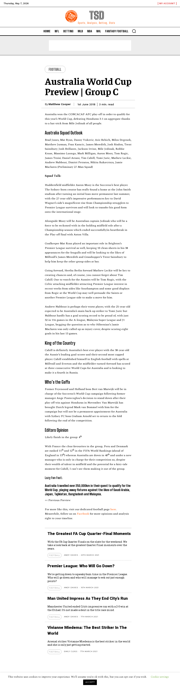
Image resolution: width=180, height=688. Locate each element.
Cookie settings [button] (160, 677)
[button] (134, 31)
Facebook (83, 514)
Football (55, 69)
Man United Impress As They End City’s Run (86, 598)
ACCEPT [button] (90, 682)
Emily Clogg (71, 650)
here (113, 509)
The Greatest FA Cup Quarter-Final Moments (87, 533)
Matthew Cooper (60, 104)
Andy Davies (71, 555)
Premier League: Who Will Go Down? (79, 565)
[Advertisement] (90, 45)
